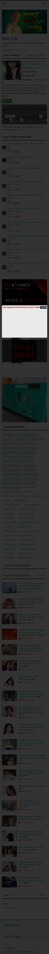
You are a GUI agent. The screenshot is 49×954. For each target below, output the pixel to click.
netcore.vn (27, 339)
